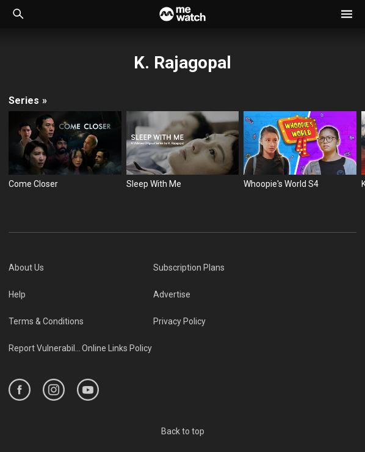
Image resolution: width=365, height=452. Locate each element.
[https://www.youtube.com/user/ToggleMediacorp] (88, 390)
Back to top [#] (182, 431)
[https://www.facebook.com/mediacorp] (20, 390)
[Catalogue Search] (18, 14)
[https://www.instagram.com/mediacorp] (54, 390)
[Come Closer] (65, 150)
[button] (346, 14)
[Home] (182, 14)
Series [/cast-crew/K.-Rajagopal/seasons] (28, 100)
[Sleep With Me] (183, 150)
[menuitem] (81, 267)
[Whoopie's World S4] (300, 150)
